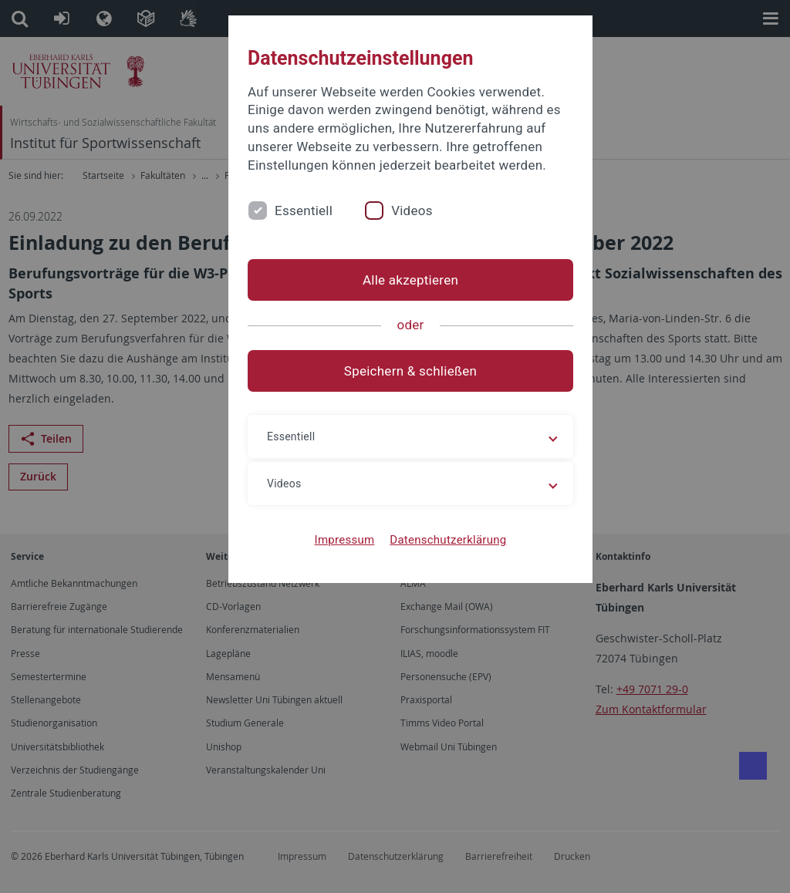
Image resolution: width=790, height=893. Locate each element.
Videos (420, 228)
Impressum (329, 558)
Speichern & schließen (395, 389)
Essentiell (311, 228)
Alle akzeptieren (395, 298)
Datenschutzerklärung (432, 558)
